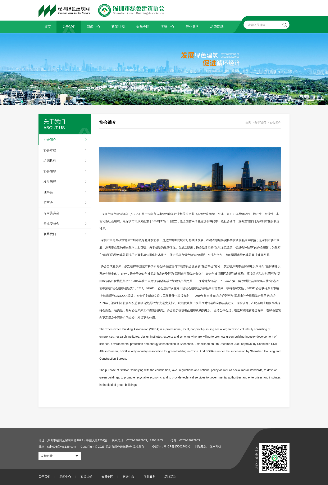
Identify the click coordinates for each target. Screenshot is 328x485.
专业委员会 (51, 223)
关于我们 (69, 27)
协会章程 (50, 150)
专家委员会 (51, 213)
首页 (47, 27)
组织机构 (50, 160)
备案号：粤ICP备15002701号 (171, 446)
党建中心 (167, 27)
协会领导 (50, 171)
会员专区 (143, 27)
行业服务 (192, 27)
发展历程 (50, 181)
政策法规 (118, 27)
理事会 (48, 192)
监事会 (48, 202)
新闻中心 (93, 27)
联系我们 (50, 234)
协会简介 (50, 139)
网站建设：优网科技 (208, 446)
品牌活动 (217, 27)
